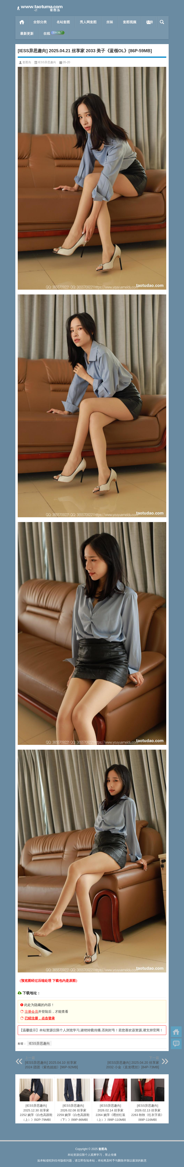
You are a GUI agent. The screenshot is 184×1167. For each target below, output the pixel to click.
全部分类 (40, 22)
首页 (22, 22)
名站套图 (63, 22)
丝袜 (109, 22)
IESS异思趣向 (47, 62)
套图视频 (129, 22)
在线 (53, 33)
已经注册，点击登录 (40, 1018)
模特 (149, 22)
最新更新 (27, 33)
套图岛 (27, 62)
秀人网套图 (88, 22)
